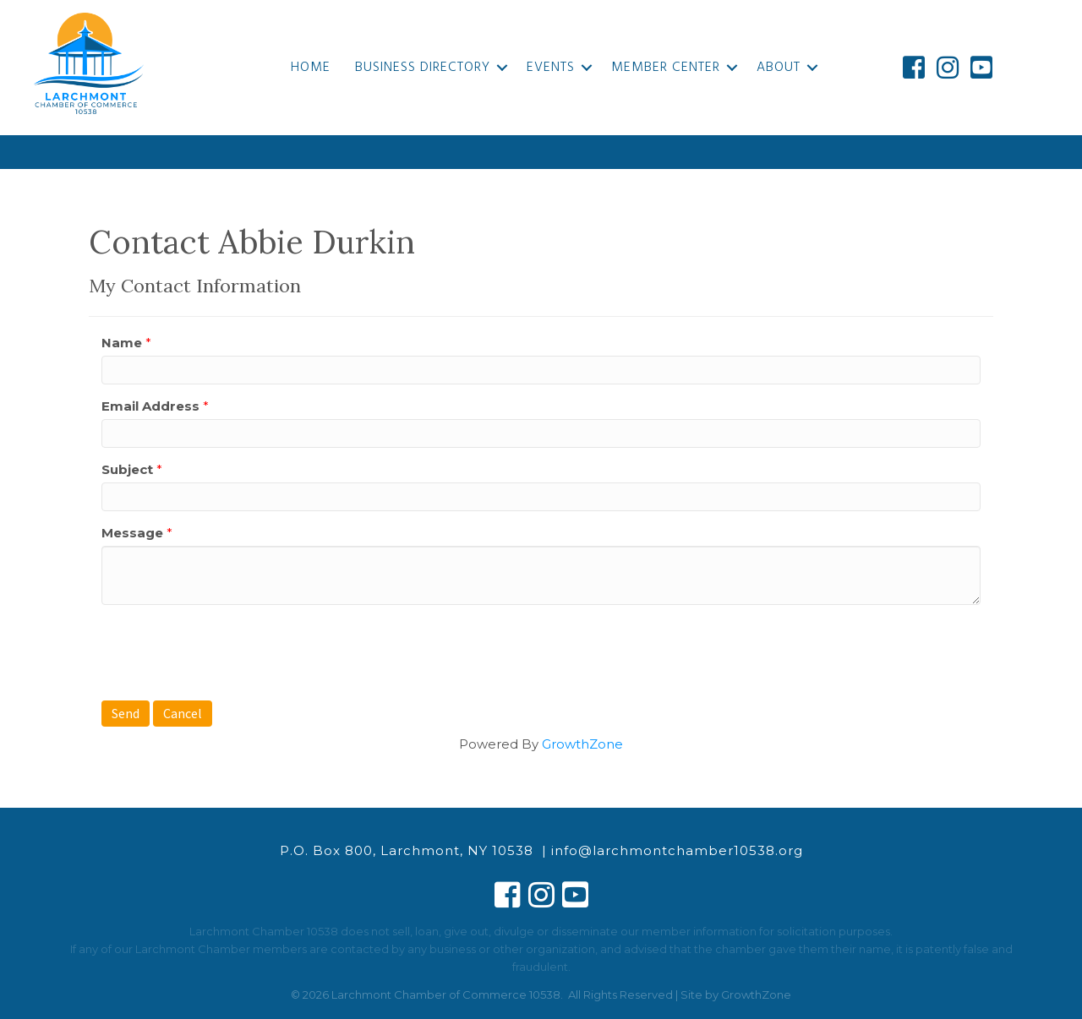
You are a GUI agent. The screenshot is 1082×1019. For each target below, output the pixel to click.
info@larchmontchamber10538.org (677, 850)
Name (121, 343)
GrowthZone (582, 744)
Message (132, 533)
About (779, 68)
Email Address (150, 406)
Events (551, 68)
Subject (127, 469)
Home (311, 68)
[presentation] (229, 651)
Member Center (665, 68)
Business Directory (422, 68)
